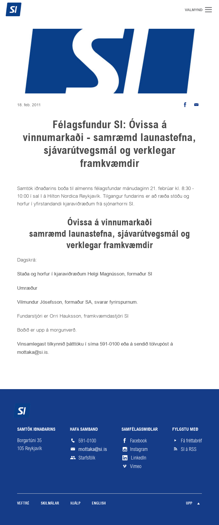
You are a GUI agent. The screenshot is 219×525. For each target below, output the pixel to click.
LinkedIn (138, 458)
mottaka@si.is (92, 449)
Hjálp (75, 503)
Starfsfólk (86, 458)
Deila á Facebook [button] (184, 105)
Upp (189, 503)
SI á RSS (188, 449)
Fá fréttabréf (191, 441)
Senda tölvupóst (196, 105)
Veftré (23, 503)
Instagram (139, 449)
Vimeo (135, 466)
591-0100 (87, 441)
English (99, 503)
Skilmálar (50, 503)
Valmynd (210, 9)
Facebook (138, 441)
